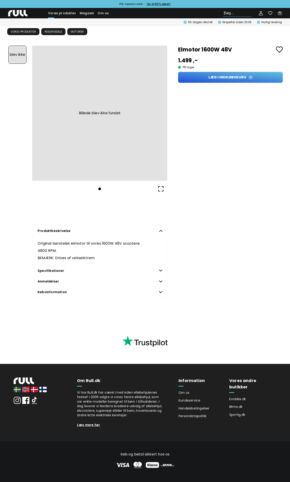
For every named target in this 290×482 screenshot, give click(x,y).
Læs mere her (88, 425)
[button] (99, 113)
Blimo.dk (236, 406)
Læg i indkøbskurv (230, 77)
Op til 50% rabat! (159, 4)
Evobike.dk (237, 399)
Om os (103, 13)
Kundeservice (189, 400)
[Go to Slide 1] (17, 55)
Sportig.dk (237, 414)
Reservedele (53, 32)
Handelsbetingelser (194, 408)
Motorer (77, 32)
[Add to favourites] (279, 49)
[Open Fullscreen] (160, 188)
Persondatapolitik (192, 416)
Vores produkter (62, 13)
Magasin (87, 13)
